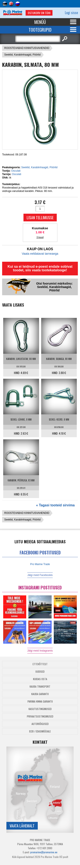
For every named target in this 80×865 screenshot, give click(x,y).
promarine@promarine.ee (43, 852)
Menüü (40, 22)
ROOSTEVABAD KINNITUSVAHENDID (26, 48)
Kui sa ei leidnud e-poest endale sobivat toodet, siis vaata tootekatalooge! (39, 268)
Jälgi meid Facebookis (40, 575)
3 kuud (40, 237)
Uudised (40, 671)
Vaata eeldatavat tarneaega (40, 253)
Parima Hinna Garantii (40, 701)
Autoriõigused (40, 724)
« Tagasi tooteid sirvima (55, 505)
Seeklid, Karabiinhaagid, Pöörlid (22, 54)
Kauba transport (40, 686)
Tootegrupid (40, 29)
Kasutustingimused (40, 709)
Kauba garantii (40, 694)
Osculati (15, 170)
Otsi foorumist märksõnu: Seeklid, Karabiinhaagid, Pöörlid (54, 287)
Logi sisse (71, 12)
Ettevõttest (40, 664)
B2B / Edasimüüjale (40, 731)
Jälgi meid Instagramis (40, 650)
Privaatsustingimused (40, 716)
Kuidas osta (40, 679)
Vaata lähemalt (22, 825)
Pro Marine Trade (40, 564)
